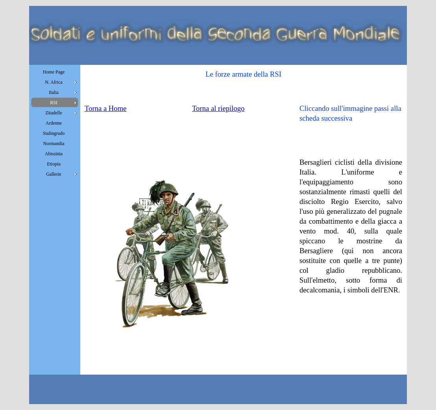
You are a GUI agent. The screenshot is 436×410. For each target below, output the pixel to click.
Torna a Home (105, 108)
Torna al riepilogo (218, 108)
